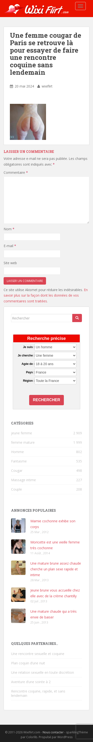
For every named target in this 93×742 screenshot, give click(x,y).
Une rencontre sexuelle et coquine (37, 653)
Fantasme (19, 461)
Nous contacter (53, 732)
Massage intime (23, 480)
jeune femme (21, 433)
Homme (17, 451)
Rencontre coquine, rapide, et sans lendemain (38, 693)
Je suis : (28, 347)
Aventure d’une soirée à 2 (31, 682)
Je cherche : (26, 355)
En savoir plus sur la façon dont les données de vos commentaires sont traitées (46, 295)
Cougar (16, 470)
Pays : (30, 372)
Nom (9, 229)
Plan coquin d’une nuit (28, 663)
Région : (28, 380)
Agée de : (27, 364)
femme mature (23, 442)
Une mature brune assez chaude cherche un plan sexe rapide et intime (55, 569)
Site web (10, 263)
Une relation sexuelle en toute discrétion (42, 672)
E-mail (10, 245)
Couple (16, 489)
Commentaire (16, 172)
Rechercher (46, 400)
